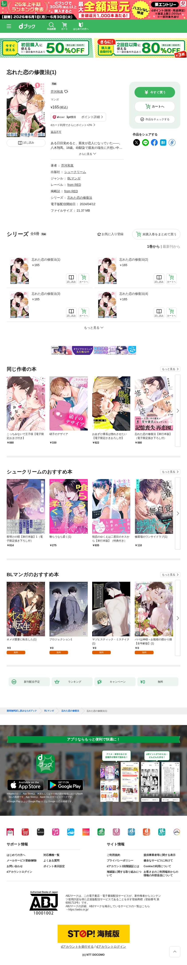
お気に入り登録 (112, 234)
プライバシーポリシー (120, 860)
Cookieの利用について (157, 866)
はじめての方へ (16, 855)
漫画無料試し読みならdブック (22, 711)
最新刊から (171, 246)
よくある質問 (51, 860)
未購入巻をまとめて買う (159, 234)
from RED (74, 185)
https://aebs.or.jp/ (78, 909)
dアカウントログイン (19, 871)
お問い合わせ (15, 866)
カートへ (158, 106)
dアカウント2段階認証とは (123, 866)
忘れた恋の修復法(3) (46, 293)
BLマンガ (73, 178)
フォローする (66, 91)
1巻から (153, 246)
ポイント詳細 (90, 117)
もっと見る (168, 369)
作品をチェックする (157, 119)
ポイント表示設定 (54, 866)
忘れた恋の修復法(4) (133, 293)
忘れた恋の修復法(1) (46, 259)
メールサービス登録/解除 (22, 860)
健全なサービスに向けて (158, 860)
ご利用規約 (113, 855)
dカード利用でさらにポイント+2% (71, 125)
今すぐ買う (158, 92)
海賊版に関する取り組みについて (124, 873)
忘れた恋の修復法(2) (133, 259)
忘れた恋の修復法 (79, 197)
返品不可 (56, 132)
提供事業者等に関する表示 (159, 855)
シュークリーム (75, 172)
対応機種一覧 (51, 855)
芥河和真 (57, 91)
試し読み (28, 142)
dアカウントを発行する (77, 946)
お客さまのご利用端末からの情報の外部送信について (161, 873)
